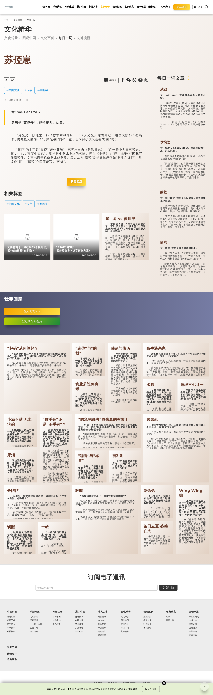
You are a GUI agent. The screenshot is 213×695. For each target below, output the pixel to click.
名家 (168, 617)
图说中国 (29, 38)
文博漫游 (83, 38)
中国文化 (14, 90)
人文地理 (79, 628)
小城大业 (193, 620)
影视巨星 (102, 635)
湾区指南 (34, 631)
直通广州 (34, 628)
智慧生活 (11, 617)
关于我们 (165, 6)
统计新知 (79, 624)
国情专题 (141, 6)
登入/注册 (182, 7)
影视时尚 (57, 624)
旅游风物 (57, 620)
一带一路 (193, 631)
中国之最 (79, 620)
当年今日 (79, 631)
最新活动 (12, 659)
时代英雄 (102, 617)
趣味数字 (79, 617)
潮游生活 (69, 6)
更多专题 (193, 635)
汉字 (29, 90)
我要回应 (76, 181)
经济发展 (147, 620)
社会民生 (147, 624)
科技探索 (11, 631)
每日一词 (31, 20)
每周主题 (12, 647)
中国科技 (45, 6)
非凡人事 (93, 6)
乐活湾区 (57, 6)
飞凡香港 (34, 617)
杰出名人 (102, 620)
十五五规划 (194, 617)
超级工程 (11, 620)
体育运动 (147, 628)
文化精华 (105, 6)
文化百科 (47, 38)
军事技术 (11, 628)
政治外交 (147, 617)
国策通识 (193, 628)
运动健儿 (102, 631)
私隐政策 (121, 689)
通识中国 (81, 6)
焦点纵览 (117, 6)
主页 (6, 20)
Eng (199, 7)
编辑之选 (170, 620)
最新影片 (153, 6)
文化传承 (11, 38)
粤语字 (43, 90)
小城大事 (102, 628)
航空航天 (11, 624)
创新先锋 (102, 624)
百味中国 (57, 617)
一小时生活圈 (36, 624)
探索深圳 (34, 620)
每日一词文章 (171, 78)
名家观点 (129, 6)
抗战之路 (193, 624)
